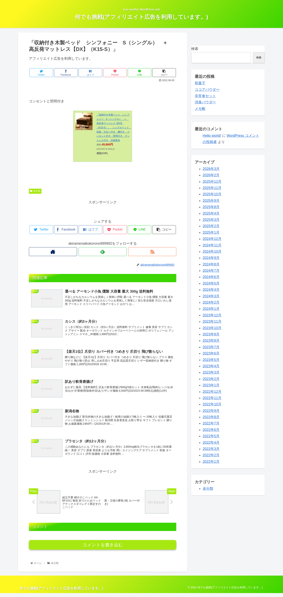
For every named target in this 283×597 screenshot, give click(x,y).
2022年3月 (211, 449)
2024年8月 (211, 264)
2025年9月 (211, 201)
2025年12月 (212, 182)
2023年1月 (211, 385)
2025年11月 (212, 188)
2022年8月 (211, 417)
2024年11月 (212, 245)
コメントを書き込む (103, 548)
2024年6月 (211, 277)
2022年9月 (211, 411)
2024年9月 (211, 258)
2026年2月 (211, 175)
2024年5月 (211, 283)
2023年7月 (211, 347)
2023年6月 (211, 353)
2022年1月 (211, 462)
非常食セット (205, 96)
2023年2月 (211, 379)
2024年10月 (212, 251)
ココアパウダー (207, 90)
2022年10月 (212, 404)
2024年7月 (211, 271)
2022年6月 (211, 430)
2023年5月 (211, 360)
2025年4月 (211, 213)
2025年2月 (211, 226)
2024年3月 (211, 296)
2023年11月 (212, 321)
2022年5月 (211, 436)
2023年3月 (211, 372)
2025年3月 (211, 220)
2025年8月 (211, 207)
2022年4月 (211, 443)
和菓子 (200, 83)
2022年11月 (212, 398)
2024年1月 (211, 309)
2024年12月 (212, 239)
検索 (194, 49)
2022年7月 (211, 423)
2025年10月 (212, 194)
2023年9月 (211, 334)
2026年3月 (211, 169)
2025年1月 (211, 232)
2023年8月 (211, 341)
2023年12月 (212, 315)
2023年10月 (212, 328)
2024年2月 (211, 302)
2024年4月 (211, 290)
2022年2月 (211, 455)
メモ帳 (200, 109)
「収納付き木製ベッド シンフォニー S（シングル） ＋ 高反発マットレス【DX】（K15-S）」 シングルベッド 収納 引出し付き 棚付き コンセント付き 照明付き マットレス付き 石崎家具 (113, 127)
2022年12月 (212, 392)
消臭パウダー (205, 102)
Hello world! (212, 136)
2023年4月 (211, 366)
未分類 (35, 191)
